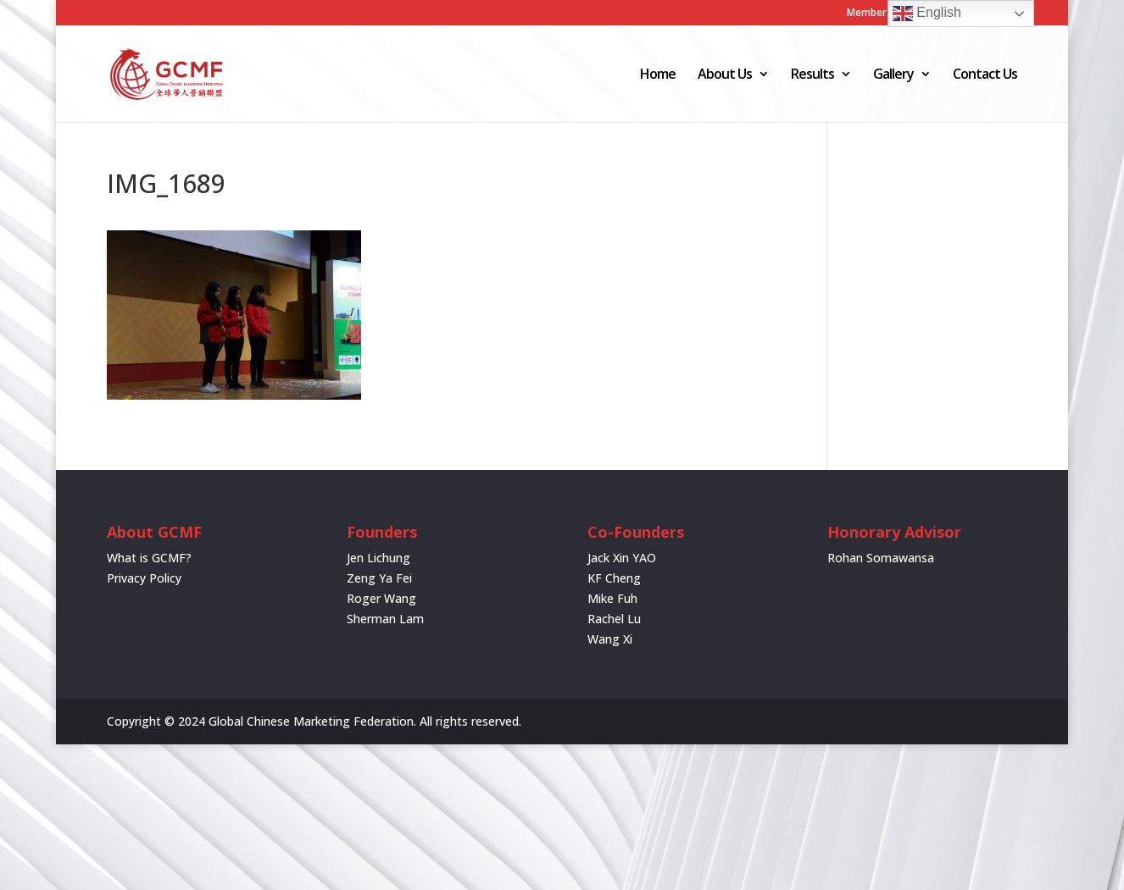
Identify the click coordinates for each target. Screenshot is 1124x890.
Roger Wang (381, 598)
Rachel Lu (614, 619)
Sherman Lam (385, 619)
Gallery (893, 75)
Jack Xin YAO (621, 558)
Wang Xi (609, 639)
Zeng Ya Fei (379, 578)
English (927, 13)
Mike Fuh (612, 598)
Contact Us (985, 75)
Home (658, 75)
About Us (725, 75)
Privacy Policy (144, 578)
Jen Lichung (378, 558)
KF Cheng (614, 578)
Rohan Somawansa (880, 558)
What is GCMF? (149, 558)
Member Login (881, 13)
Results (812, 75)
